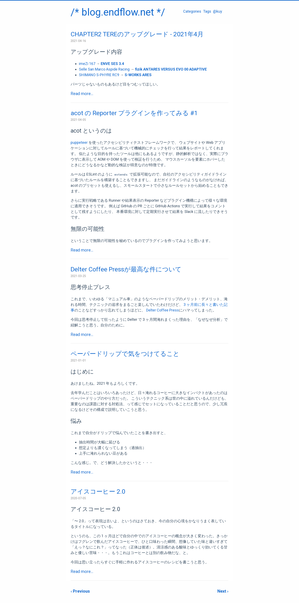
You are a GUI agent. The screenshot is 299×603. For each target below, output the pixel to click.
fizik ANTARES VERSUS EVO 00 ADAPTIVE (171, 69)
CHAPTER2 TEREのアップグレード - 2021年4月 (137, 34)
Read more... (82, 93)
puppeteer (79, 142)
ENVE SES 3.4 (112, 63)
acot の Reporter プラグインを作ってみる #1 (134, 113)
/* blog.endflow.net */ (118, 12)
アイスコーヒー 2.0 (98, 491)
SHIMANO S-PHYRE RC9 (99, 75)
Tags (207, 11)
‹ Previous (80, 591)
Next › (222, 591)
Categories (192, 11)
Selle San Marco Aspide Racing (104, 69)
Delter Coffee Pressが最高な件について (126, 269)
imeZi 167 (87, 63)
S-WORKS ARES (138, 75)
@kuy (217, 11)
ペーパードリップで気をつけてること (125, 353)
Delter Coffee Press (162, 310)
